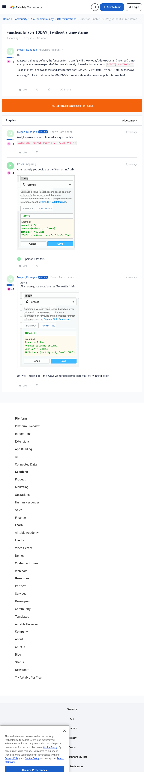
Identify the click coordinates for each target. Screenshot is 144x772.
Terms (72, 747)
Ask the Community (42, 19)
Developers (22, 601)
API (72, 718)
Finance (20, 518)
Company (21, 631)
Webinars (21, 571)
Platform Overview (27, 426)
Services (20, 593)
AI (16, 457)
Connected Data (26, 464)
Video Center (23, 548)
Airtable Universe (26, 624)
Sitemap (72, 728)
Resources (22, 578)
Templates (22, 616)
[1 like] (30, 259)
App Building (23, 449)
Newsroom (22, 670)
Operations (22, 495)
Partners (20, 586)
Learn (19, 525)
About (19, 639)
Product (20, 479)
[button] (4, 8)
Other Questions (66, 19)
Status (19, 662)
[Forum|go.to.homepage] (26, 7)
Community (20, 19)
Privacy (72, 737)
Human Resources (27, 502)
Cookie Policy (50, 758)
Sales (18, 510)
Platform (21, 418)
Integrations (23, 434)
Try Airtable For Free (28, 677)
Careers (20, 647)
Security (72, 709)
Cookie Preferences (72, 766)
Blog (18, 654)
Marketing (21, 487)
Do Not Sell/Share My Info (72, 757)
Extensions (22, 441)
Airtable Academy (27, 533)
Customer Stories (26, 563)
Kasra (20, 164)
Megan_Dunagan (27, 49)
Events (19, 540)
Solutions (21, 472)
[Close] (64, 742)
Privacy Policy (12, 769)
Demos (19, 556)
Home (6, 19)
